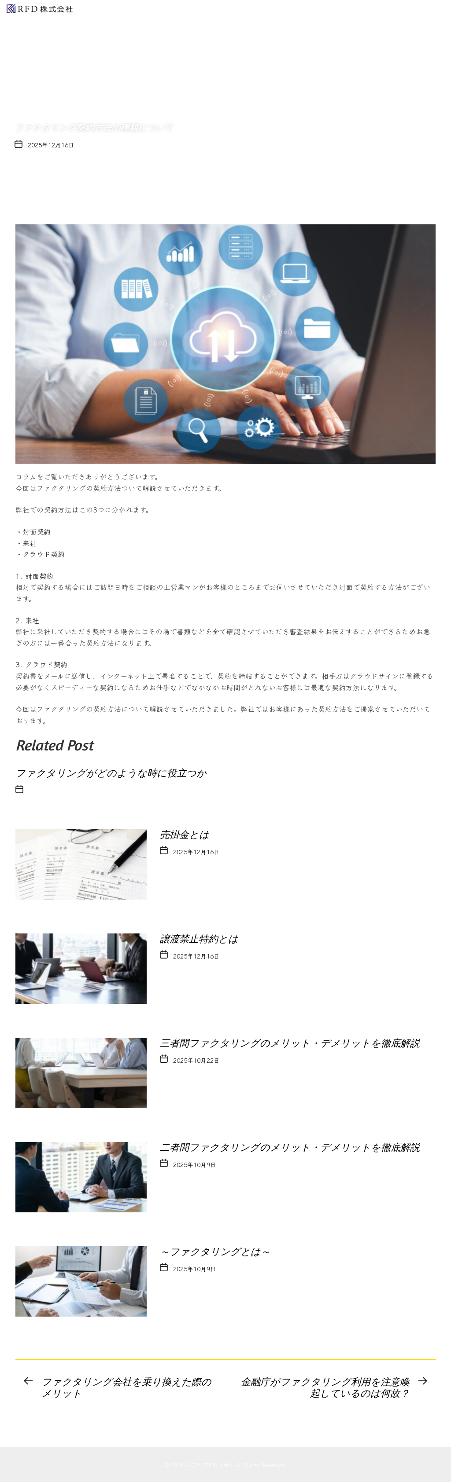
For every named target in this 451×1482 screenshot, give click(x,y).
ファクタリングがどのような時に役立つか (111, 773)
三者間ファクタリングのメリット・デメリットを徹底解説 (290, 1043)
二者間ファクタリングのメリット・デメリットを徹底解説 (290, 1147)
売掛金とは (189, 835)
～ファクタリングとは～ (215, 1252)
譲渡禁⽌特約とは (199, 939)
